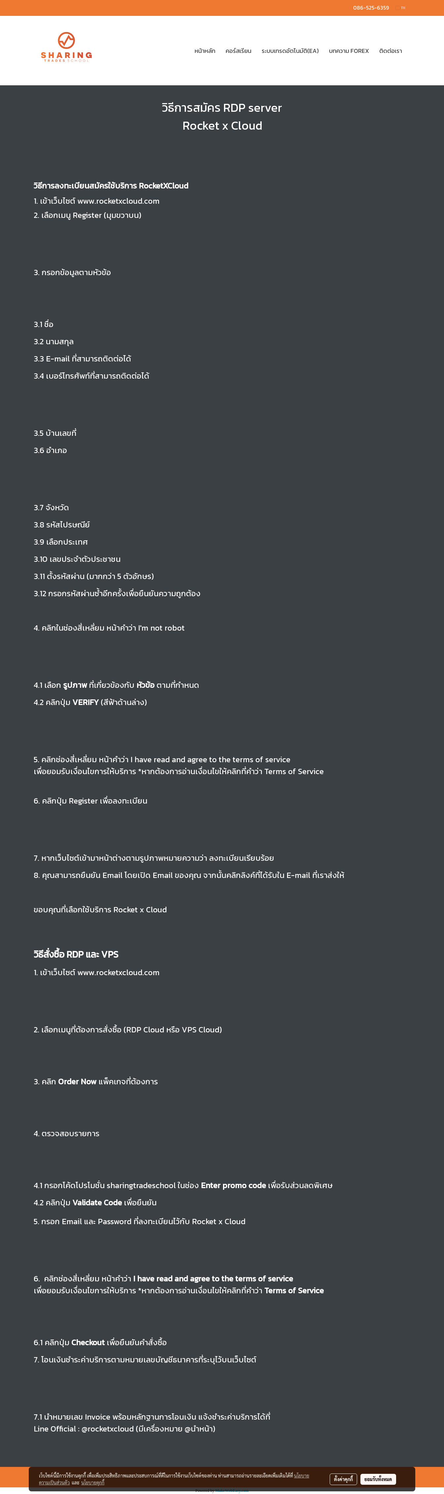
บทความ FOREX (349, 50)
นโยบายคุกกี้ (92, 1482)
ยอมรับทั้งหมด (378, 1479)
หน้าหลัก (205, 50)
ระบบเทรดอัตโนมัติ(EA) (290, 50)
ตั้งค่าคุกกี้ (343, 1479)
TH (400, 8)
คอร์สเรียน (238, 50)
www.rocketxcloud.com (117, 201)
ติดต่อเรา (390, 50)
